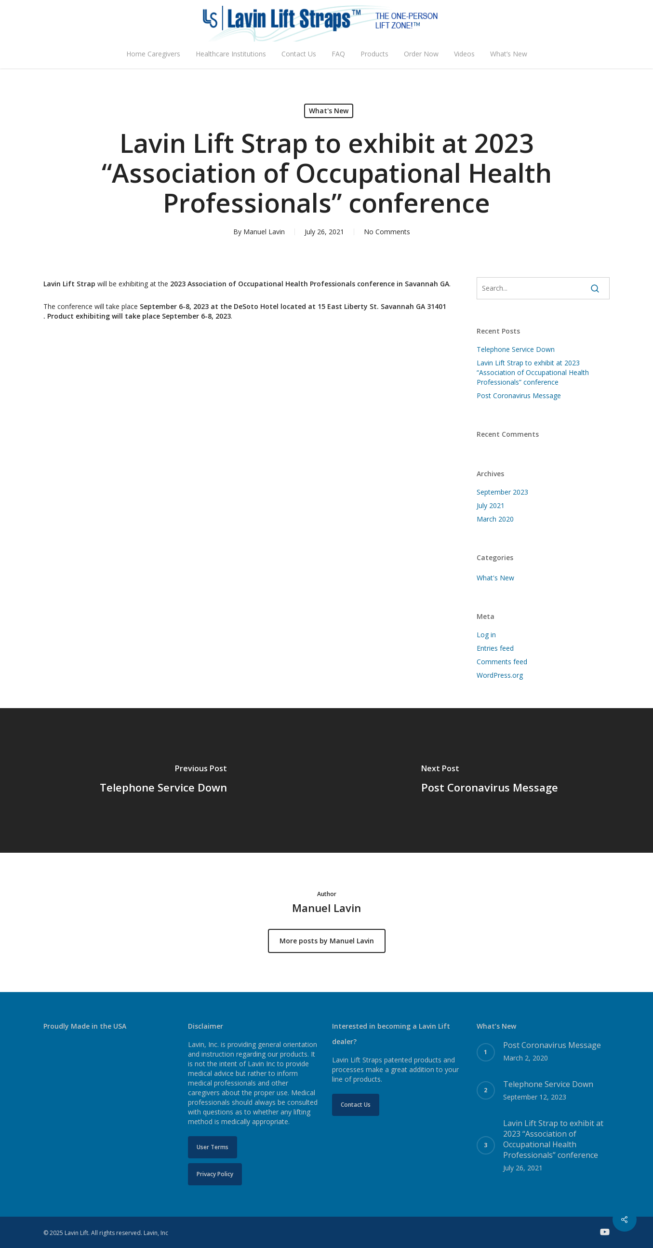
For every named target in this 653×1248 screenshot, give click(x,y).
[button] (212, 1147)
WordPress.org (500, 675)
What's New (328, 110)
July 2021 (491, 505)
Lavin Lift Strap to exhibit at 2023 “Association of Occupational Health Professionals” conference (533, 372)
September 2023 (502, 492)
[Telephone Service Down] (163, 780)
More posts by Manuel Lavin (327, 940)
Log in (486, 634)
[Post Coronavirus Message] (490, 780)
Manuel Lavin (264, 231)
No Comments (387, 231)
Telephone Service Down (516, 349)
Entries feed (495, 648)
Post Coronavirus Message (519, 395)
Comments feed (502, 661)
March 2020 (495, 518)
